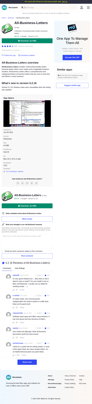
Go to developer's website (13, 171)
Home (4, 18)
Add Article (52, 387)
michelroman (18, 343)
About (50, 376)
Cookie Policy (69, 387)
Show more (27, 362)
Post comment (27, 256)
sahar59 (16, 275)
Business (11, 18)
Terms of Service (70, 376)
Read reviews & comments (11, 50)
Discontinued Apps (54, 383)
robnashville (18, 313)
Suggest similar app (72, 85)
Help (80, 380)
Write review (27, 219)
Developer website (26, 55)
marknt (15, 328)
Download (27, 41)
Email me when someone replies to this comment (23, 251)
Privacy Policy (69, 380)
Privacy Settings (70, 383)
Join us (64, 1)
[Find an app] (22, 7)
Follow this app (9, 55)
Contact (81, 376)
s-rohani (16, 295)
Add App (51, 380)
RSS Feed (82, 383)
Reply (22, 290)
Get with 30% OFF (72, 57)
